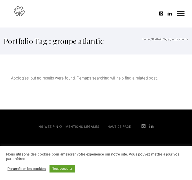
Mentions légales (83, 126)
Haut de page (119, 126)
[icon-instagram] (162, 14)
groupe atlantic (179, 39)
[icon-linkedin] (170, 14)
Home (146, 39)
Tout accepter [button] (62, 168)
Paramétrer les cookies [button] (27, 168)
